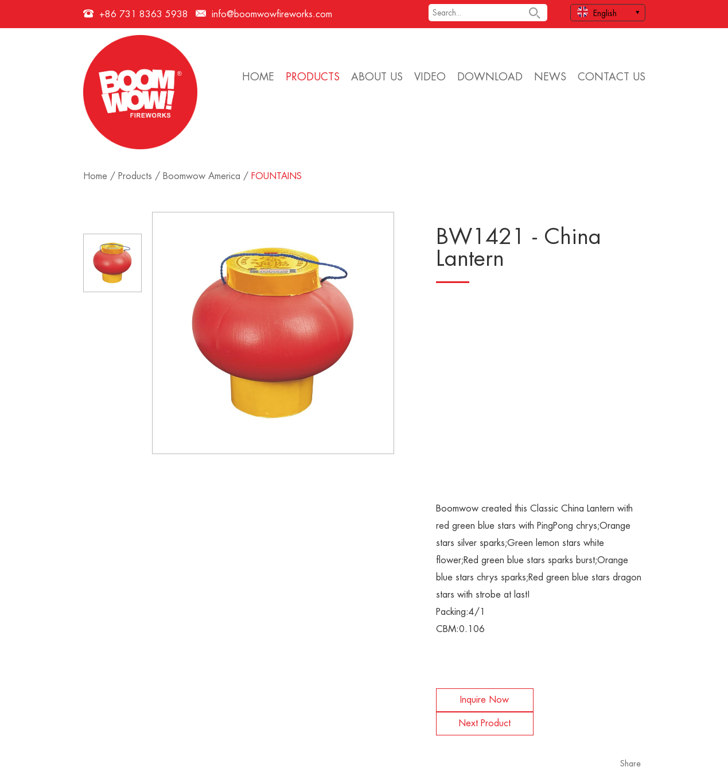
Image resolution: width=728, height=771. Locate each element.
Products (313, 77)
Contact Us (611, 77)
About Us (377, 77)
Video (430, 77)
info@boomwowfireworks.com (272, 14)
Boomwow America (201, 176)
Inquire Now (484, 699)
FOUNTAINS (276, 176)
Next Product (484, 723)
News (550, 77)
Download (490, 77)
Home (258, 77)
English (597, 11)
